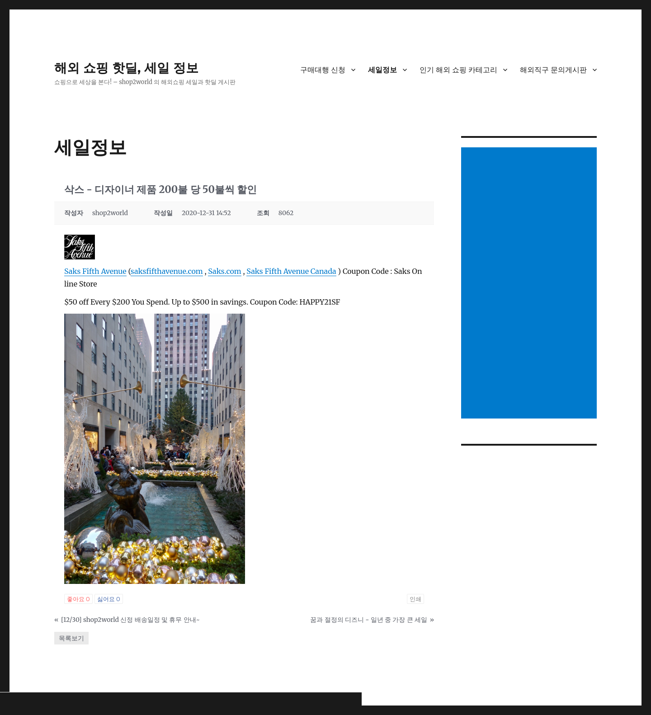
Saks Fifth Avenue (95, 271)
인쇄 (415, 598)
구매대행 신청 (322, 70)
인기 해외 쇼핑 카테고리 (458, 70)
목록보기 (71, 638)
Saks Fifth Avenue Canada (291, 271)
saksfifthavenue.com (167, 271)
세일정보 (382, 70)
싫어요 (108, 598)
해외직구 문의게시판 (553, 70)
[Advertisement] (530, 283)
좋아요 (78, 598)
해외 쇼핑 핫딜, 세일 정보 (126, 67)
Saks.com (224, 271)
